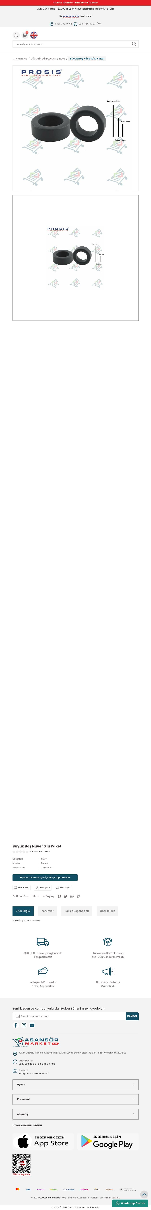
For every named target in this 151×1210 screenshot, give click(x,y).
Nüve (44, 858)
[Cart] (25, 35)
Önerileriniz (107, 911)
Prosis (44, 863)
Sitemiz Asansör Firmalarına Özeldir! (75, 2)
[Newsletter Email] (76, 1017)
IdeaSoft (56, 1207)
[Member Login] (16, 35)
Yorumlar (47, 911)
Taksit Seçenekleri (77, 911)
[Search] (76, 44)
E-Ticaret (67, 1207)
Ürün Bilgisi (23, 911)
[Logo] (36, 1042)
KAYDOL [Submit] (132, 1016)
